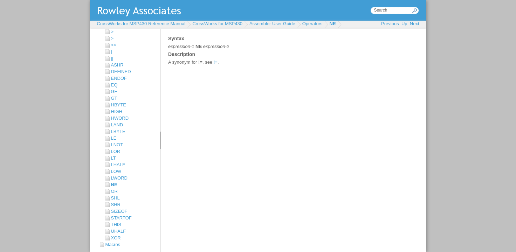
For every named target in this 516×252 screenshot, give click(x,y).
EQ (114, 85)
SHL (115, 198)
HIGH (117, 111)
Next (414, 23)
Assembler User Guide (272, 23)
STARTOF (121, 217)
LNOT (117, 144)
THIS (116, 224)
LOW (116, 171)
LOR (116, 151)
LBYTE (118, 131)
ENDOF (119, 78)
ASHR (117, 65)
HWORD (120, 118)
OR (114, 191)
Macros (113, 244)
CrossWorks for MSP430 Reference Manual (141, 23)
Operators (312, 23)
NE (333, 23)
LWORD (119, 178)
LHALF (118, 164)
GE (114, 91)
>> (113, 45)
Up (404, 23)
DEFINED (121, 71)
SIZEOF (119, 211)
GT (114, 98)
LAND (117, 124)
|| (112, 58)
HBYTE (118, 104)
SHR (116, 204)
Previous (390, 23)
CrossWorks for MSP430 (217, 23)
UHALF (118, 231)
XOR (116, 237)
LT (113, 158)
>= (113, 38)
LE (114, 138)
